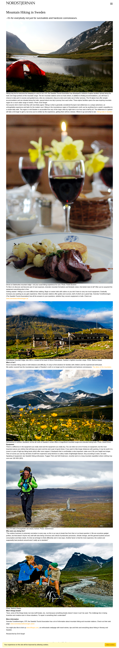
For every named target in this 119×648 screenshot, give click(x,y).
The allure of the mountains (102, 367)
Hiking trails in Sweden (104, 112)
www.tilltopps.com (32, 627)
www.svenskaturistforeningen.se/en (22, 624)
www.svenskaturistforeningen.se (17, 298)
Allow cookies (110, 645)
